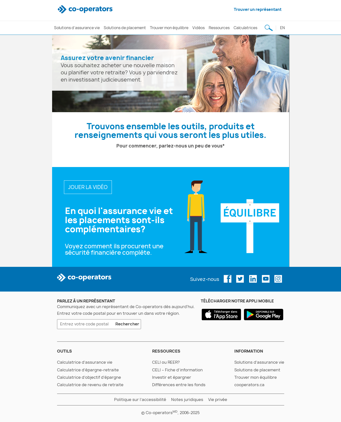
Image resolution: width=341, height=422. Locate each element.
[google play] (263, 314)
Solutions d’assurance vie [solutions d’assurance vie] (77, 27)
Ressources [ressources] (219, 27)
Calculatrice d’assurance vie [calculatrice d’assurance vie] (84, 362)
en (282, 27)
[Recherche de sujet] (269, 28)
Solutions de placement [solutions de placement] (125, 27)
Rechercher (126, 325)
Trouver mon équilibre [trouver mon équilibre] (169, 27)
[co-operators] (86, 9)
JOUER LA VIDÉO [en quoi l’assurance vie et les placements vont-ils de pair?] (88, 187)
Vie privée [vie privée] (217, 399)
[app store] (221, 314)
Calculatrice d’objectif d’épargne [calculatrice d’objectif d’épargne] (89, 377)
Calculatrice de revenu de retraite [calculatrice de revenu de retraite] (90, 384)
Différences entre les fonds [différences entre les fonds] (178, 384)
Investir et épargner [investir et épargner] (171, 377)
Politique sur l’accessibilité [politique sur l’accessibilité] (140, 399)
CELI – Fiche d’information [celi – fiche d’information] (177, 370)
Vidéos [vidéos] (198, 27)
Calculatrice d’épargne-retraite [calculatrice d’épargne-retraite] (88, 370)
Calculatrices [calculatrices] (245, 27)
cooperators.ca (249, 384)
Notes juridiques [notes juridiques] (187, 399)
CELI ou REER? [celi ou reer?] (166, 362)
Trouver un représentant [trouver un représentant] (257, 9)
